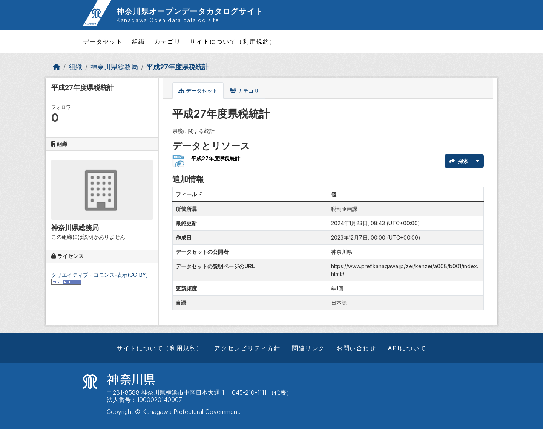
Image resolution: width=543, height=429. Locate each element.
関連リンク (308, 348)
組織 (138, 41)
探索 (458, 161)
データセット (103, 41)
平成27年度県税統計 (177, 67)
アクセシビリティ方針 (247, 348)
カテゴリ (167, 41)
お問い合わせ (356, 348)
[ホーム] (56, 67)
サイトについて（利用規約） (233, 41)
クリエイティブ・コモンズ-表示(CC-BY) (99, 275)
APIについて (407, 348)
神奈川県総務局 (114, 67)
